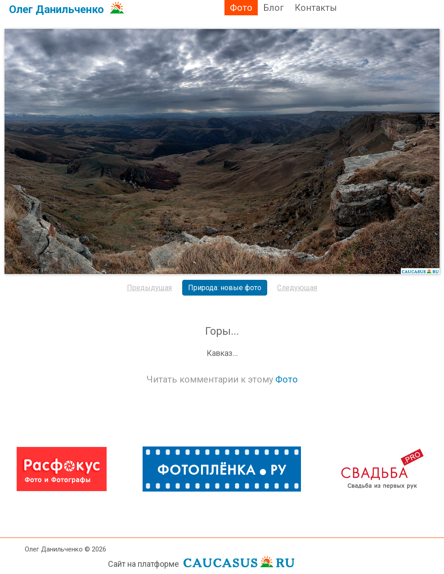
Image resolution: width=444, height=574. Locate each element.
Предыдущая (149, 287)
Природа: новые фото (224, 287)
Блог (273, 7)
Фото (241, 7)
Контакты (316, 7)
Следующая (297, 287)
